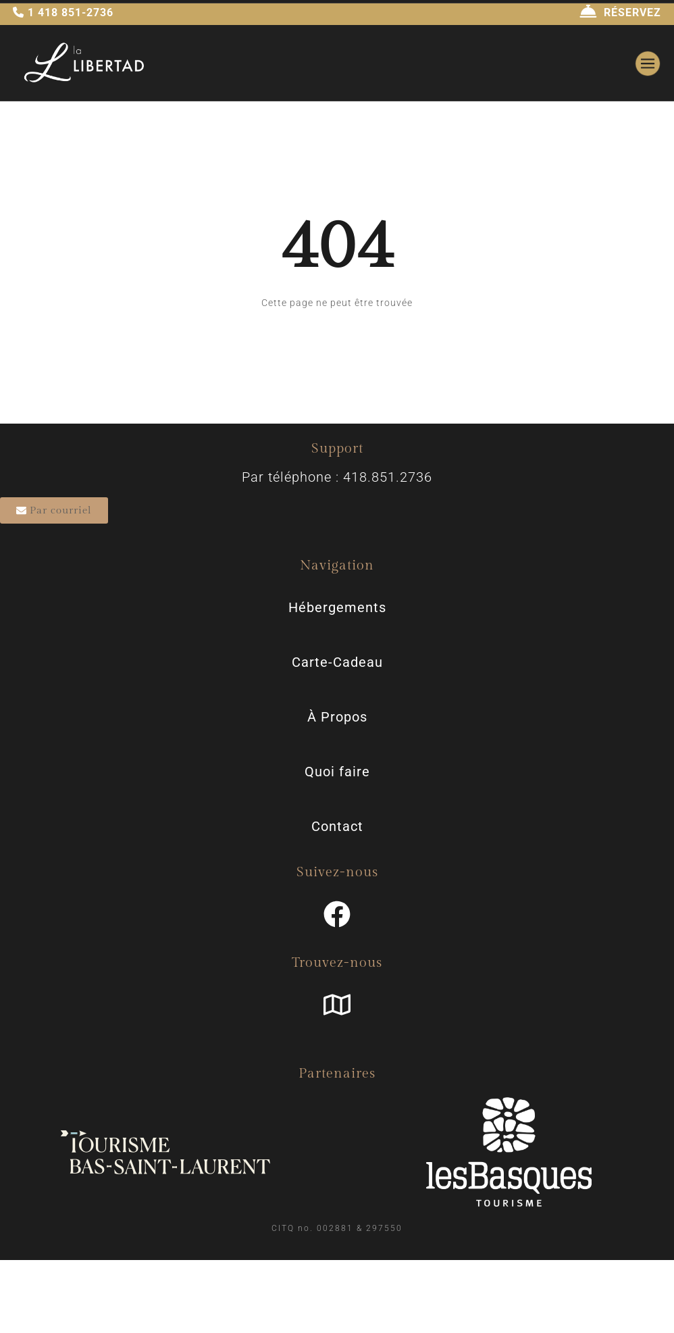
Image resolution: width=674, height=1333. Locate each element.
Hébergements (337, 607)
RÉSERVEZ (620, 11)
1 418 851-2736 (63, 12)
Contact (337, 826)
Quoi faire (337, 771)
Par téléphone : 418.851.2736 (337, 477)
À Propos (337, 717)
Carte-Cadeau (337, 662)
